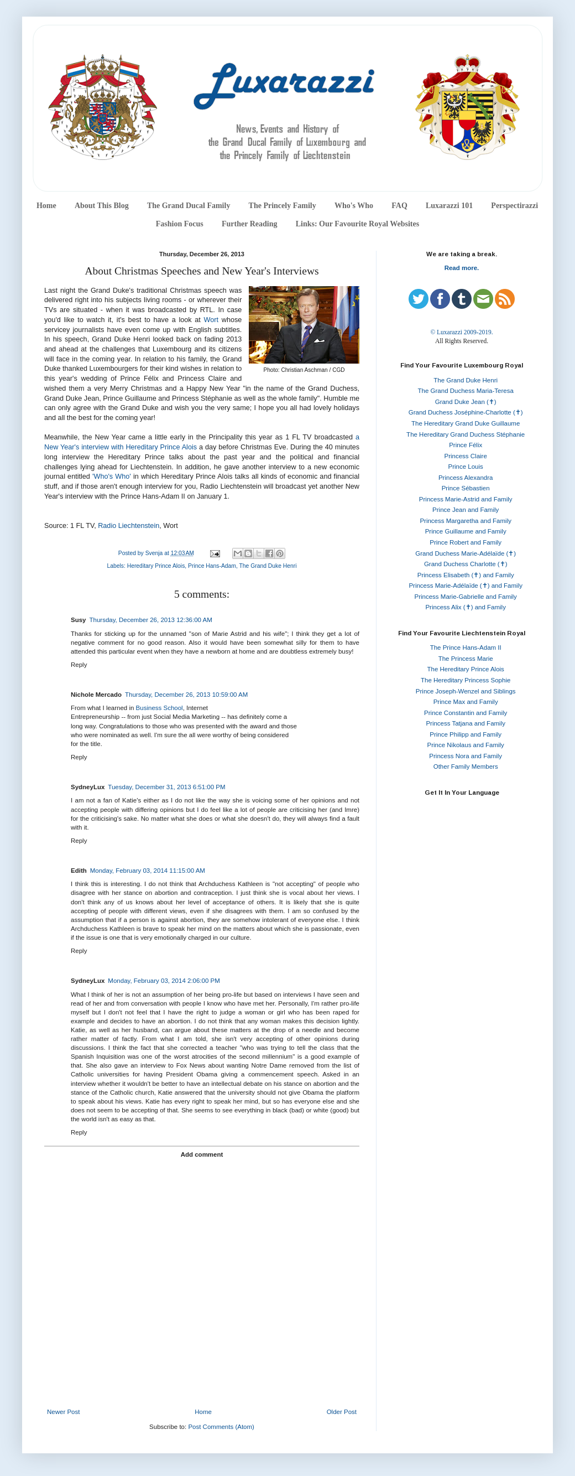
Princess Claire (466, 456)
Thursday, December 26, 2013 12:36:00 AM (151, 620)
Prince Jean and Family (465, 509)
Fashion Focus (179, 224)
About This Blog (102, 205)
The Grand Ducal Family (189, 205)
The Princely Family (282, 205)
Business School (159, 708)
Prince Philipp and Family (465, 734)
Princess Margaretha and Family (465, 520)
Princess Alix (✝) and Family (465, 607)
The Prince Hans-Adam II (465, 647)
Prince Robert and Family (465, 542)
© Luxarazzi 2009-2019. (461, 332)
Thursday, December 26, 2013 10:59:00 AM (186, 694)
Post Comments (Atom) (221, 1426)
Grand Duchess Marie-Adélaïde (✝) (465, 553)
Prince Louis (465, 466)
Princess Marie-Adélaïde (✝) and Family (465, 585)
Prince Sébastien (466, 488)
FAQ (399, 205)
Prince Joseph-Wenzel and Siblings (466, 691)
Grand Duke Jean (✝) (465, 401)
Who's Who (353, 205)
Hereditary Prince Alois (156, 566)
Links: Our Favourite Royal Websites (358, 224)
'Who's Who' (111, 476)
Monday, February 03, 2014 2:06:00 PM (163, 980)
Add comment (202, 1154)
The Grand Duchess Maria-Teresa (466, 390)
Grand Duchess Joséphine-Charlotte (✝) (466, 412)
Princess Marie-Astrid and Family (466, 499)
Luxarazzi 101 (449, 205)
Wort (211, 320)
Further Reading (249, 224)
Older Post (342, 1411)
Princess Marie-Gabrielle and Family (466, 596)
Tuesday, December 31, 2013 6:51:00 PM (166, 787)
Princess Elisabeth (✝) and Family (465, 575)
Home (46, 205)
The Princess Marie (465, 658)
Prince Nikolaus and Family (465, 745)
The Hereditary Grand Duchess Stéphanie (465, 434)
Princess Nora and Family (465, 756)
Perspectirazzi (514, 205)
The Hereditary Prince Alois (465, 669)
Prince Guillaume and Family (465, 531)
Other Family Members (465, 766)
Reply (79, 664)
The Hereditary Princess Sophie (465, 680)
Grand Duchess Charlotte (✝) (466, 564)
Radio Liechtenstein (128, 526)
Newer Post (63, 1411)
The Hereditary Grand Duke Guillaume (465, 423)
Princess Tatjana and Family (465, 723)
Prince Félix (465, 445)
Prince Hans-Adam (212, 566)
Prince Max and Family (465, 701)
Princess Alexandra (465, 477)
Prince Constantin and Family (465, 712)
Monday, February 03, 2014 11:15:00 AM (147, 870)
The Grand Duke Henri (267, 566)
